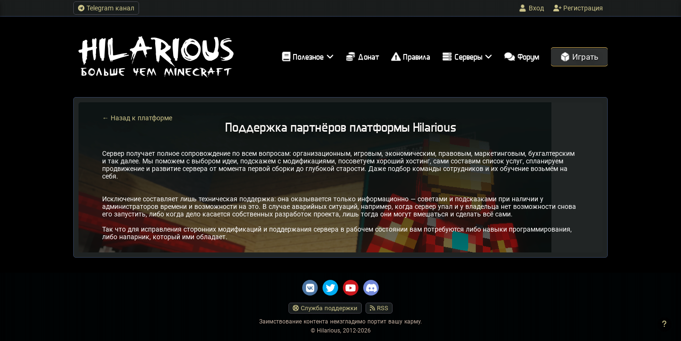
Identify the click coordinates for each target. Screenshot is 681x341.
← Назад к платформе (137, 118)
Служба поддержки (325, 308)
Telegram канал (106, 8)
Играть (579, 57)
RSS (379, 308)
